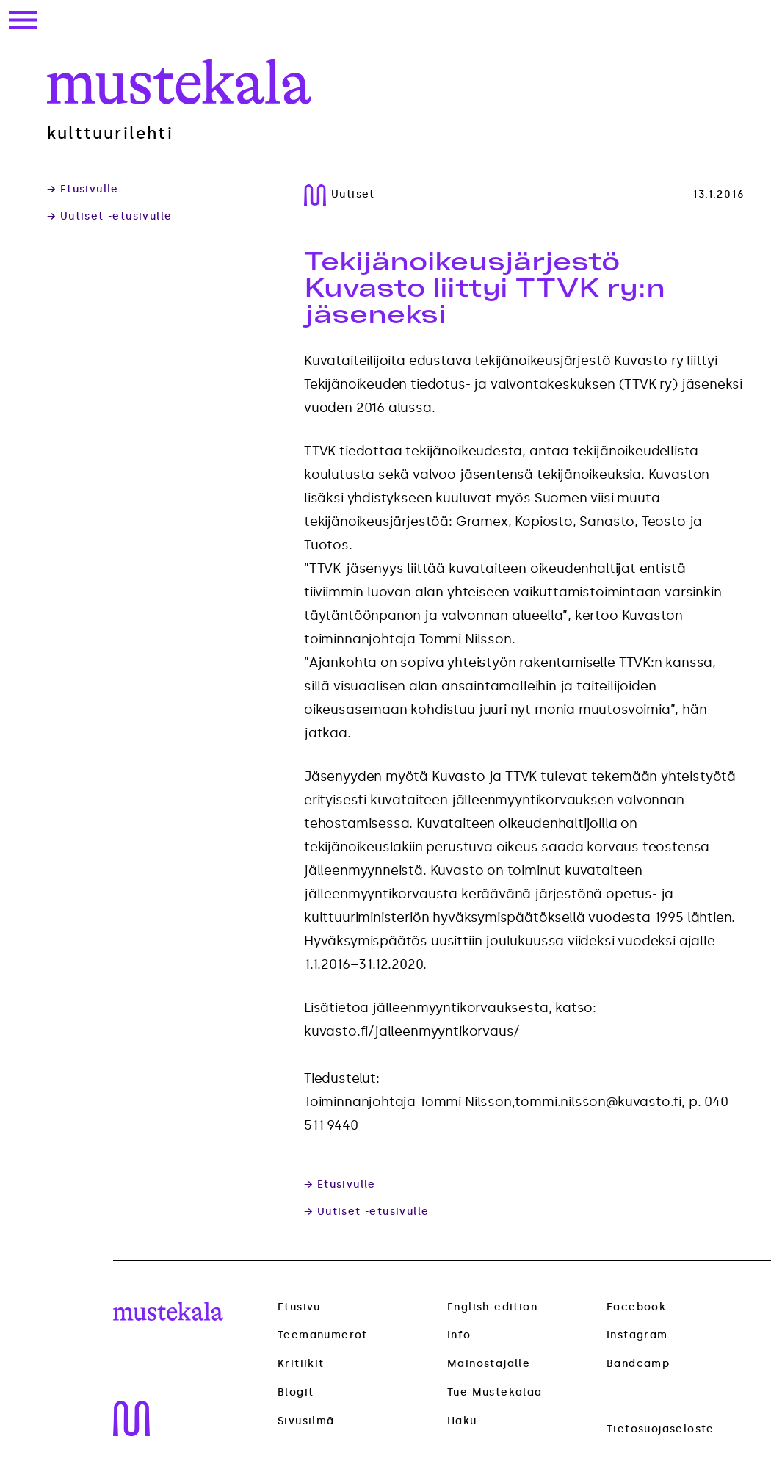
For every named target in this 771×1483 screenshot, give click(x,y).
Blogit (296, 1393)
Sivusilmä (306, 1421)
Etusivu (299, 1307)
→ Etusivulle (83, 189)
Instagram (637, 1335)
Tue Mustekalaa (495, 1392)
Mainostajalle (488, 1363)
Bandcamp (638, 1363)
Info (459, 1335)
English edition (492, 1307)
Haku (462, 1421)
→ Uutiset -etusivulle (109, 217)
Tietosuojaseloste (660, 1429)
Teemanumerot (323, 1335)
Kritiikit (301, 1364)
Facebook (636, 1307)
